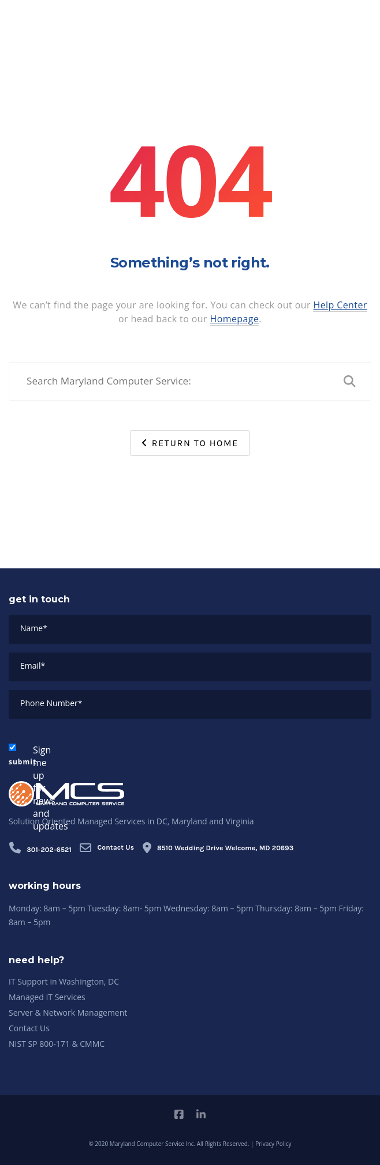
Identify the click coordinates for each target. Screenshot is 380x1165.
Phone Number (51, 703)
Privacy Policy (273, 1144)
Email (32, 665)
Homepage (234, 318)
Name (33, 628)
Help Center (340, 305)
